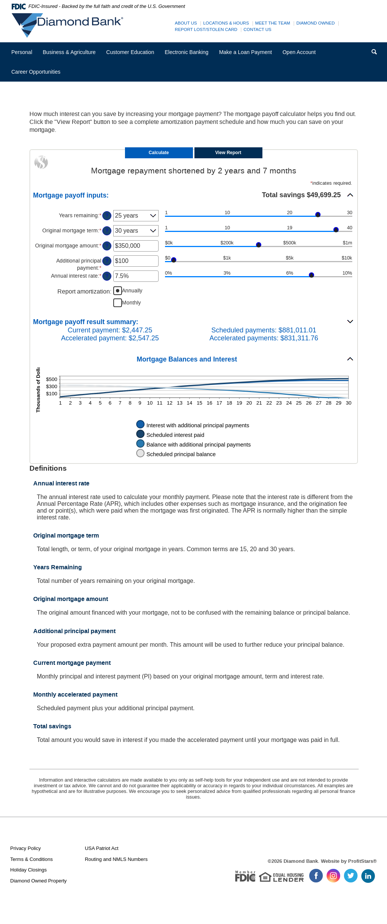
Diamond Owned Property (38, 881)
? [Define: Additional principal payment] (106, 260)
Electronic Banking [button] (186, 52)
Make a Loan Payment (245, 52)
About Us (186, 23)
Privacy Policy (25, 848)
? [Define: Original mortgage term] (106, 230)
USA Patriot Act (102, 848)
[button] (193, 195)
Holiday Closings (28, 870)
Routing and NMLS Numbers (116, 859)
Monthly (131, 302)
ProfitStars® (362, 861)
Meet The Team (272, 23)
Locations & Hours (226, 23)
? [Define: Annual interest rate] (106, 276)
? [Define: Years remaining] (106, 215)
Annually (132, 290)
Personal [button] (21, 52)
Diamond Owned (315, 23)
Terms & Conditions (31, 859)
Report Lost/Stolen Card (206, 29)
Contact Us (257, 29)
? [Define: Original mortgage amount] (106, 245)
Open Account (299, 52)
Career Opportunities (38, 75)
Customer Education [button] (130, 52)
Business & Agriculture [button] (69, 52)
